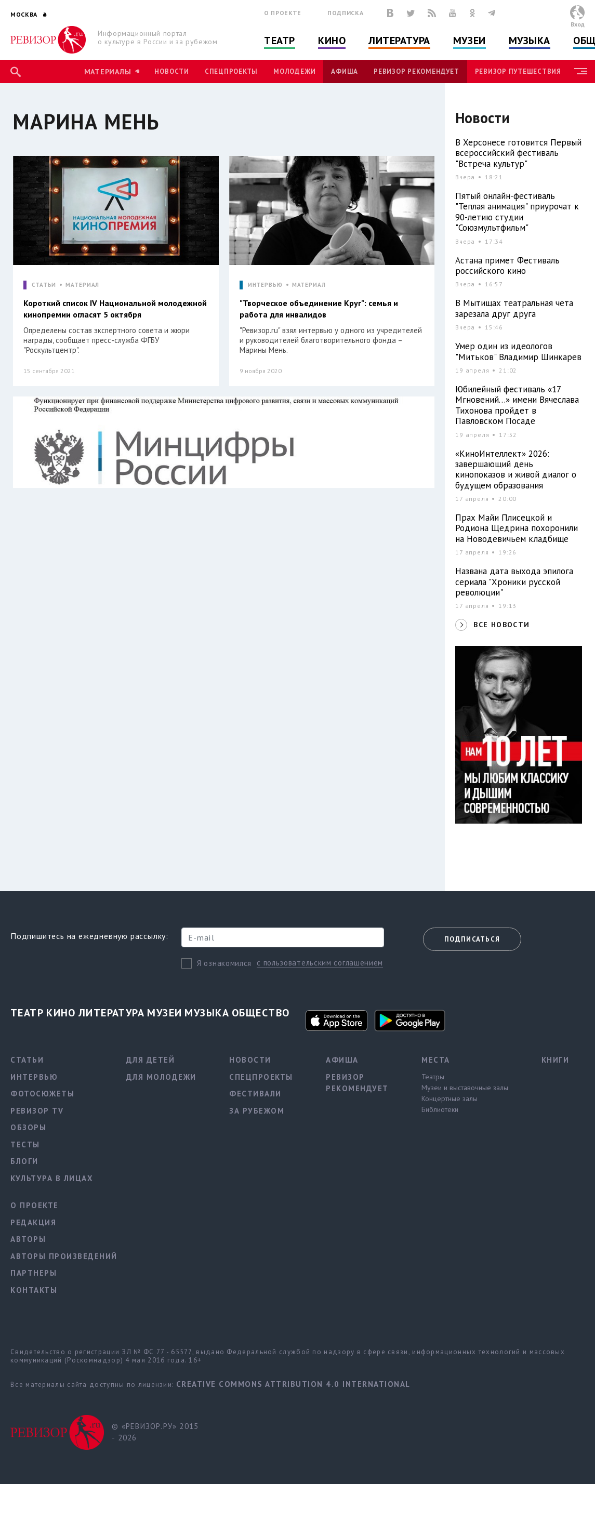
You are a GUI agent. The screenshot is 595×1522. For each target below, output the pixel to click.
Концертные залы (449, 1098)
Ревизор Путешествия (518, 71)
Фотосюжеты (42, 1094)
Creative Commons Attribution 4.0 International (293, 1384)
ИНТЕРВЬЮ (265, 285)
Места (435, 1060)
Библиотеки (439, 1109)
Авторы (28, 1239)
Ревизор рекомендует (416, 71)
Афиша (344, 71)
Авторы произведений (63, 1256)
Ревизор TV (36, 1111)
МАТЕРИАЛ (82, 285)
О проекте (282, 13)
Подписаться (472, 939)
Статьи (27, 1060)
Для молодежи (161, 1077)
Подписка (345, 13)
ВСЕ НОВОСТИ (501, 624)
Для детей (150, 1060)
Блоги (24, 1161)
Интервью (34, 1077)
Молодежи (294, 71)
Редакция (33, 1222)
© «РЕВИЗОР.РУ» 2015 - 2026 (155, 1432)
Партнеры (33, 1273)
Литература (399, 40)
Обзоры (28, 1127)
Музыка (529, 40)
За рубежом (256, 1111)
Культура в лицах (51, 1178)
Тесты (25, 1144)
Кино (332, 40)
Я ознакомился (224, 963)
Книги (555, 1060)
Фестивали (255, 1094)
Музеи (469, 40)
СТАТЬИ (44, 285)
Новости (171, 71)
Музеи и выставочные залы (464, 1087)
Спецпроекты (231, 71)
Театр (279, 40)
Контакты (33, 1290)
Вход (578, 24)
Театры (432, 1076)
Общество (261, 1013)
